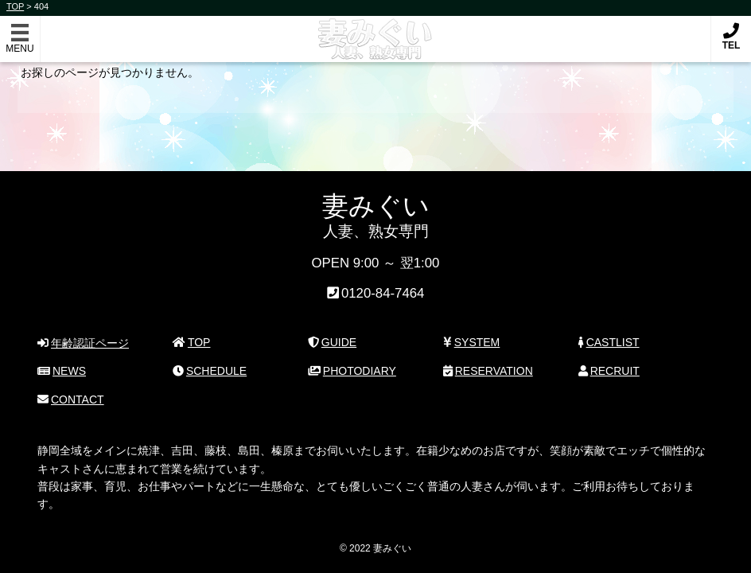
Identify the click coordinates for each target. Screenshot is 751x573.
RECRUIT (609, 370)
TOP (191, 342)
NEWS (61, 370)
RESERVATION (488, 370)
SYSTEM (471, 342)
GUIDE (332, 342)
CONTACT (70, 399)
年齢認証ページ (83, 343)
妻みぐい (376, 31)
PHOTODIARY (352, 370)
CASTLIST (609, 342)
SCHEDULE (210, 370)
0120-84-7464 (383, 293)
